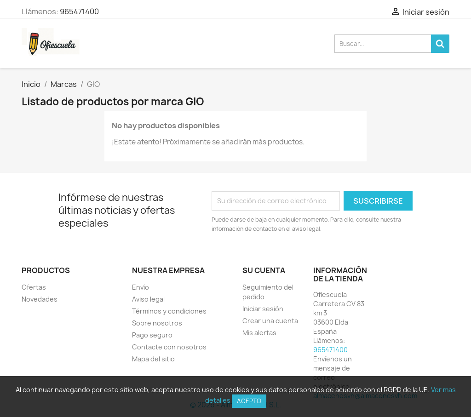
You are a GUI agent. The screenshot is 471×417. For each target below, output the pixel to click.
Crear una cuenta (270, 320)
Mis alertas (259, 332)
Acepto (249, 401)
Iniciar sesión (262, 308)
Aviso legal (148, 299)
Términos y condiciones (169, 311)
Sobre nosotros (157, 323)
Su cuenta (263, 270)
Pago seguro (152, 335)
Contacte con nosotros (169, 347)
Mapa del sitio (153, 358)
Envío (140, 287)
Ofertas (34, 287)
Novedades (39, 299)
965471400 (79, 11)
